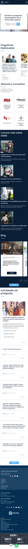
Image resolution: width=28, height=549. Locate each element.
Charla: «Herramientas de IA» (12, 349)
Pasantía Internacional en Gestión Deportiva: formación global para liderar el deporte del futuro (11, 263)
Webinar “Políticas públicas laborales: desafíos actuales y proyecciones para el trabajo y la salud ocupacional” (13, 406)
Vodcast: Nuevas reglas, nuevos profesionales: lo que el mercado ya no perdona (13, 386)
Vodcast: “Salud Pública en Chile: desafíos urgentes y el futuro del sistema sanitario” (13, 366)
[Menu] (26, 2)
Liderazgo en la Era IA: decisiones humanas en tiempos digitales (13, 444)
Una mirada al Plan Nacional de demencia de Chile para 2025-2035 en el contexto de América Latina (14, 426)
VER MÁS (12, 273)
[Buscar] (12, 24)
